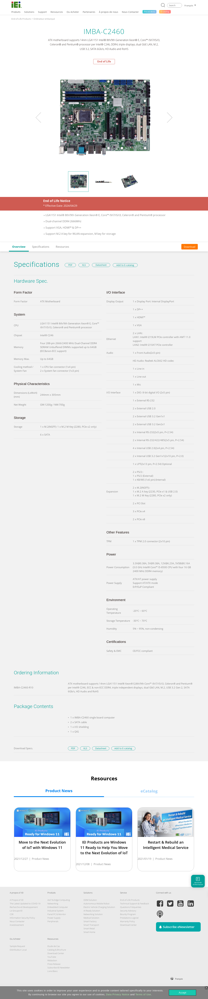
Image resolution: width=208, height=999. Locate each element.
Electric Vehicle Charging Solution (99, 907)
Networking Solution (93, 914)
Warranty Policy (127, 921)
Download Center (128, 924)
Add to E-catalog (125, 265)
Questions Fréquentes (130, 907)
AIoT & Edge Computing (58, 900)
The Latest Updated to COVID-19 (25, 903)
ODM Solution (90, 900)
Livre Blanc (52, 971)
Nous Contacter (17, 921)
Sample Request (17, 946)
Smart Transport (91, 924)
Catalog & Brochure (56, 949)
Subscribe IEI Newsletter (58, 967)
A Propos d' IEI (16, 900)
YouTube (51, 956)
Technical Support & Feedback (134, 903)
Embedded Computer (57, 907)
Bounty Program (128, 914)
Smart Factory (90, 921)
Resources (62, 246)
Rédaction (52, 960)
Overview (19, 246)
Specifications (40, 246)
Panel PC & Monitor (56, 914)
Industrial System (55, 910)
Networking (52, 903)
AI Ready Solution (92, 910)
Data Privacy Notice (118, 994)
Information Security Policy (22, 917)
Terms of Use (143, 994)
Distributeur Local (18, 949)
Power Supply (53, 917)
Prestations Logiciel (129, 917)
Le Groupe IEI (16, 910)
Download (189, 246)
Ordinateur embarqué (44, 18)
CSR (11, 914)
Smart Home (89, 932)
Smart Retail (89, 928)
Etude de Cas (53, 946)
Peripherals (52, 921)
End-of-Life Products (21, 18)
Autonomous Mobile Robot (96, 903)
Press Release (53, 964)
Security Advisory (128, 910)
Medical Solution (91, 917)
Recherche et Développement (24, 907)
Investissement (17, 924)
